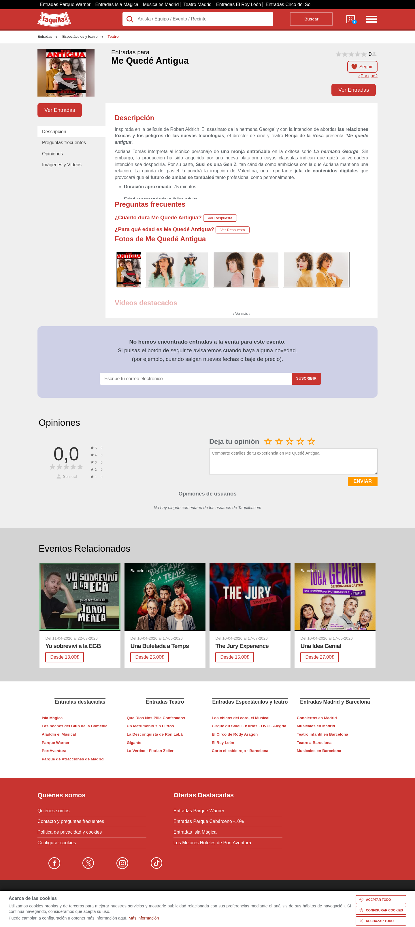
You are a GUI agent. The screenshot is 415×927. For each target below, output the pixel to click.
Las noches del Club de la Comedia (74, 726)
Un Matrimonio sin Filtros (150, 726)
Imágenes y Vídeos (62, 164)
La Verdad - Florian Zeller (150, 751)
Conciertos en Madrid (317, 718)
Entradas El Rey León (238, 4)
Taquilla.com (50, 14)
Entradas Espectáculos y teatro (250, 702)
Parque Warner (55, 743)
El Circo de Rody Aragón (235, 734)
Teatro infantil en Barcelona (322, 734)
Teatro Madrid (197, 4)
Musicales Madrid (161, 4)
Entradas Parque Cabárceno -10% (208, 821)
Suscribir (306, 378)
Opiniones (52, 153)
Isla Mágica (52, 718)
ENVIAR (363, 481)
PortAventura (54, 751)
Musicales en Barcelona (319, 751)
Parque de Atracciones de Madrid (73, 759)
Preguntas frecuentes (64, 142)
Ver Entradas (353, 90)
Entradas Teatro (165, 702)
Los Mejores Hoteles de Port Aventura (212, 843)
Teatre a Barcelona (314, 743)
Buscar (311, 19)
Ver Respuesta (220, 218)
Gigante (134, 743)
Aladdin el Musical (59, 734)
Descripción (54, 131)
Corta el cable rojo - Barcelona (240, 751)
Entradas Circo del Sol (289, 4)
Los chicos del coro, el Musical (240, 718)
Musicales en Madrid (316, 726)
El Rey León (223, 743)
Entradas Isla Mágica (116, 4)
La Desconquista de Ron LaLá (155, 734)
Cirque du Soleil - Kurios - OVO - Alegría (249, 726)
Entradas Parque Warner (65, 4)
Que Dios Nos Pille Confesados (156, 718)
